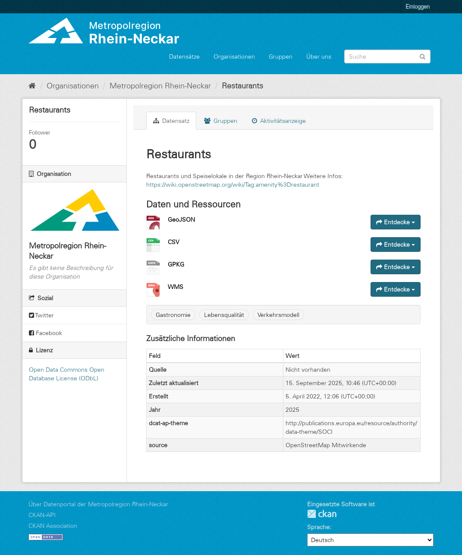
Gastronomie (173, 315)
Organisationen (234, 56)
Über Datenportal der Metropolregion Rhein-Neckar (98, 504)
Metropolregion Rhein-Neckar (160, 86)
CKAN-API (42, 515)
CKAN (321, 513)
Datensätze (184, 56)
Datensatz (171, 121)
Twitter (41, 315)
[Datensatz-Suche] (387, 56)
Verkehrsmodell (278, 315)
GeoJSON (181, 219)
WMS (175, 287)
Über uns (318, 56)
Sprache (318, 527)
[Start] (32, 86)
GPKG (176, 264)
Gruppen (280, 56)
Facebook (45, 333)
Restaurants (242, 86)
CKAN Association (52, 526)
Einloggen (417, 6)
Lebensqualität (224, 315)
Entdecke (395, 222)
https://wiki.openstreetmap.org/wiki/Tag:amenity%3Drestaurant (232, 184)
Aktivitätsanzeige (279, 121)
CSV (173, 242)
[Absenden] (422, 56)
